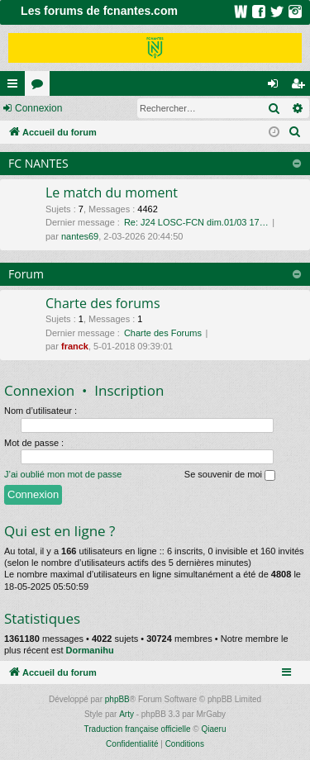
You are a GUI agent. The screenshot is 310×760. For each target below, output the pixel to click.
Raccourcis (16, 87)
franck (74, 346)
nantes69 (79, 236)
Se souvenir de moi (229, 475)
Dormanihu (90, 650)
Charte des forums (102, 303)
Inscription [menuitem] (301, 87)
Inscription (129, 390)
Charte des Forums (163, 333)
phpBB (117, 699)
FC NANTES (38, 163)
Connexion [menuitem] (276, 87)
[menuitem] (295, 132)
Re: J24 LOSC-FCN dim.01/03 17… (196, 222)
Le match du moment (111, 192)
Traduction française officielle (137, 729)
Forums (40, 87)
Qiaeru (213, 729)
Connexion (38, 108)
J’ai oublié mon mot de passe (63, 474)
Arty (126, 714)
